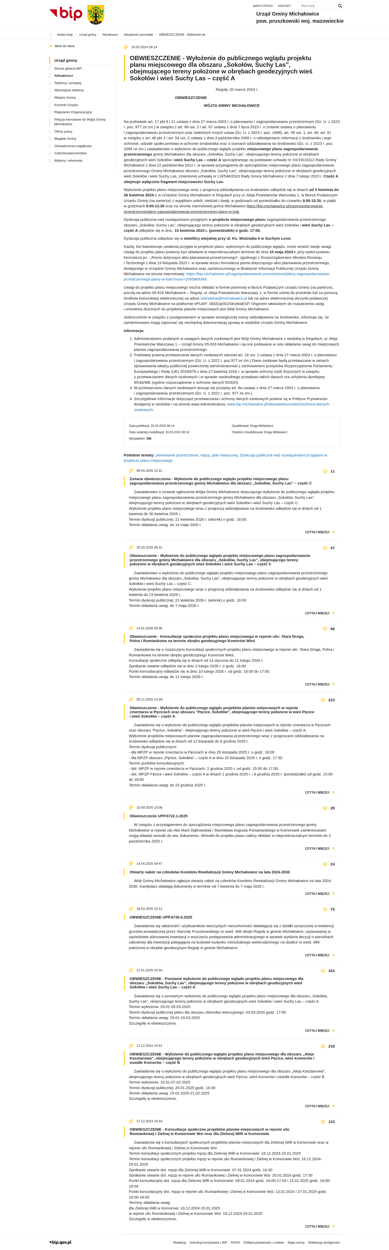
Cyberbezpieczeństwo (70, 153)
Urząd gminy (65, 60)
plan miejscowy (225, 455)
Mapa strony (263, 5)
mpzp (205, 455)
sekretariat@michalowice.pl (223, 298)
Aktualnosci (63, 76)
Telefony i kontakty (68, 83)
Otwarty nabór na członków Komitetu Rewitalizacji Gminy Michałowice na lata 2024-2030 (210, 872)
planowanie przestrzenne (177, 455)
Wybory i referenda (68, 160)
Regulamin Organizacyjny (73, 112)
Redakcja (179, 1242)
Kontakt (284, 5)
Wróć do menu (65, 46)
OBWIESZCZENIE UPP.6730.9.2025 (161, 917)
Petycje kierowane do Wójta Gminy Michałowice (80, 122)
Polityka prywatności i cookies (264, 1242)
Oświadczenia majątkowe (73, 146)
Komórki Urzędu (66, 105)
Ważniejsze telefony (69, 90)
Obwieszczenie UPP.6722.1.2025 (159, 816)
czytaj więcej (317, 532)
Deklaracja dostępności (324, 1242)
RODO (235, 1242)
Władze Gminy (65, 97)
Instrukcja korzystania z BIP (208, 1242)
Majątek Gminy (65, 139)
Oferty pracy (63, 131)
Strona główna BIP (68, 68)
